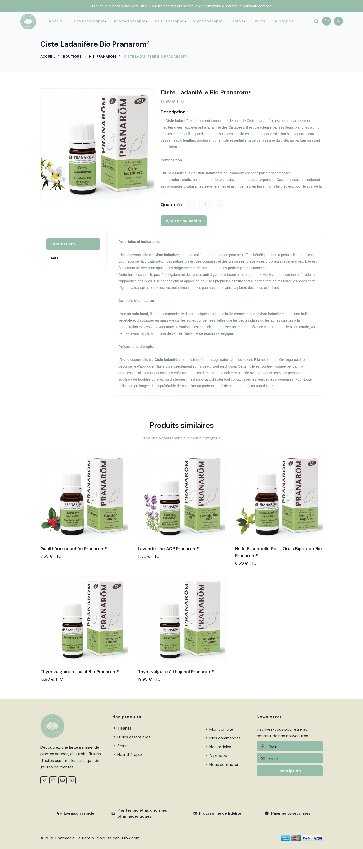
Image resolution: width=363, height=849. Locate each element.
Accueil (56, 21)
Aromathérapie (130, 21)
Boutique (72, 56)
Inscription (289, 770)
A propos (284, 21)
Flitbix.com (129, 838)
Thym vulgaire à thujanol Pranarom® (176, 672)
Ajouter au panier (184, 220)
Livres (259, 21)
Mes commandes (222, 738)
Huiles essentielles (131, 737)
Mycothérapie (208, 21)
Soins (238, 21)
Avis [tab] (54, 258)
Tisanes (122, 728)
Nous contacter (221, 764)
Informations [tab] (63, 244)
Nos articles (217, 746)
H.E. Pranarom (102, 56)
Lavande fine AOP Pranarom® (168, 548)
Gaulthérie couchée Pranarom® (73, 548)
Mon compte (218, 729)
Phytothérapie (89, 21)
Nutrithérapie (169, 21)
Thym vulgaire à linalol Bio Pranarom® (79, 672)
